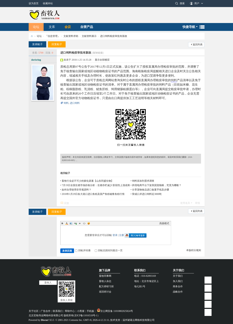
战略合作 (178, 291)
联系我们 (139, 270)
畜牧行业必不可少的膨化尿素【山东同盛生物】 (87, 181)
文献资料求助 (70, 36)
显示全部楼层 (102, 60)
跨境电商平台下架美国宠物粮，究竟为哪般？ (156, 185)
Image (71, 223)
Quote (80, 223)
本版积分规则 (193, 250)
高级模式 (164, 223)
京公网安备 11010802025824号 (115, 311)
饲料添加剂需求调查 (143, 181)
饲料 (174, 80)
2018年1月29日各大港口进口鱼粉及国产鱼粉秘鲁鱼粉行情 (93, 194)
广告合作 (45, 311)
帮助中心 (70, 311)
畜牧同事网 (105, 276)
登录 (115, 235)
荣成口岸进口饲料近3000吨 (147, 194)
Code (84, 223)
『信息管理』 (52, 36)
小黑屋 (80, 311)
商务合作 (178, 286)
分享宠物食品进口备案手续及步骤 (150, 189)
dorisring (36, 60)
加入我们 (178, 281)
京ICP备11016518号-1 (85, 315)
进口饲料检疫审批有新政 (113, 36)
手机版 (90, 311)
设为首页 (34, 3)
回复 (66, 203)
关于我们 (178, 270)
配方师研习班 (106, 286)
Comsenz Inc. (76, 320)
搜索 (182, 3)
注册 (121, 235)
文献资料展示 (89, 36)
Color (66, 223)
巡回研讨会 (105, 291)
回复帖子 (57, 44)
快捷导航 (189, 27)
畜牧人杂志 (105, 281)
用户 (196, 3)
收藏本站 (48, 3)
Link (75, 223)
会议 (68, 27)
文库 (52, 27)
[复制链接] (97, 52)
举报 (197, 203)
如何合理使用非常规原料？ (76, 189)
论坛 (36, 27)
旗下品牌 (104, 270)
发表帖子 (37, 44)
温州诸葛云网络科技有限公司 (139, 320)
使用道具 (185, 203)
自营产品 (86, 27)
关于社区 (34, 311)
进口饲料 (75, 103)
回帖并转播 (83, 250)
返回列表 (198, 44)
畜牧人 (31, 36)
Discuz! (45, 320)
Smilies (88, 223)
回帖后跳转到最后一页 (109, 250)
